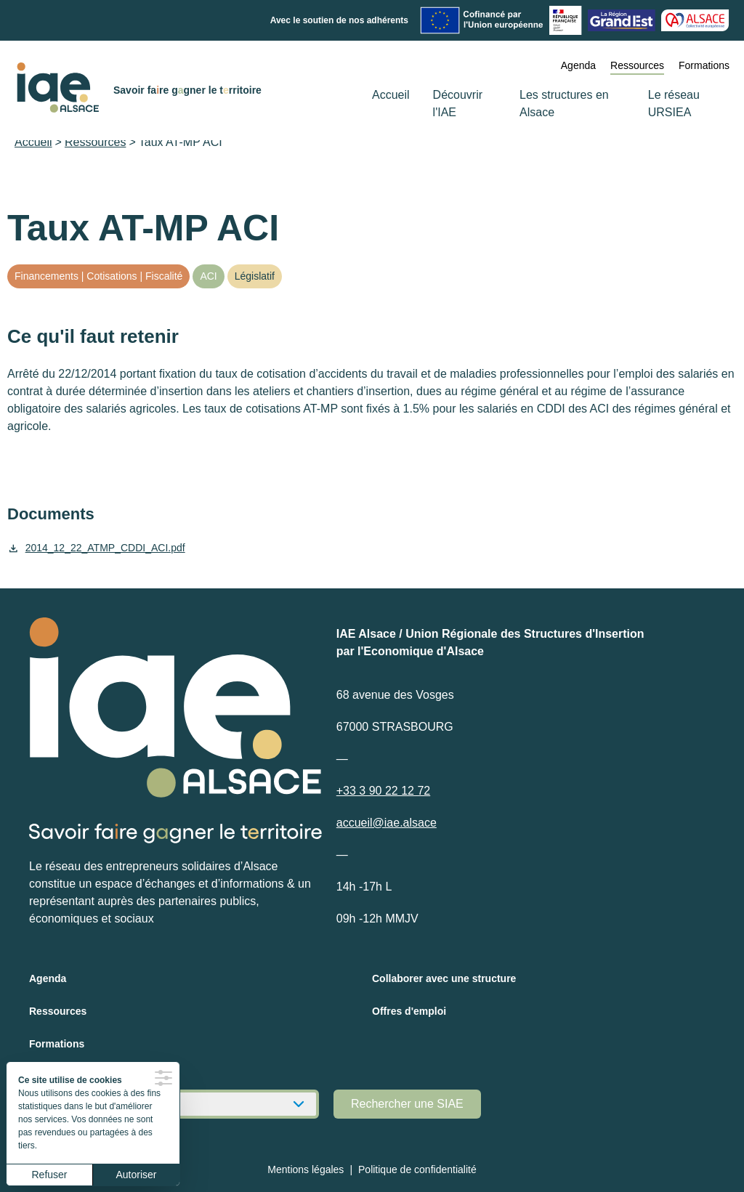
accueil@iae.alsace (386, 822)
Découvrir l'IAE (457, 103)
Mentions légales (305, 1169)
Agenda (578, 65)
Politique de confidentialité (417, 1169)
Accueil (391, 95)
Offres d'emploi (409, 1011)
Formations (704, 65)
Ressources (637, 65)
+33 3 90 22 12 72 (383, 790)
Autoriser (136, 1174)
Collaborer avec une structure (444, 978)
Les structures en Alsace (564, 103)
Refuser (49, 1174)
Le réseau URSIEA (674, 103)
